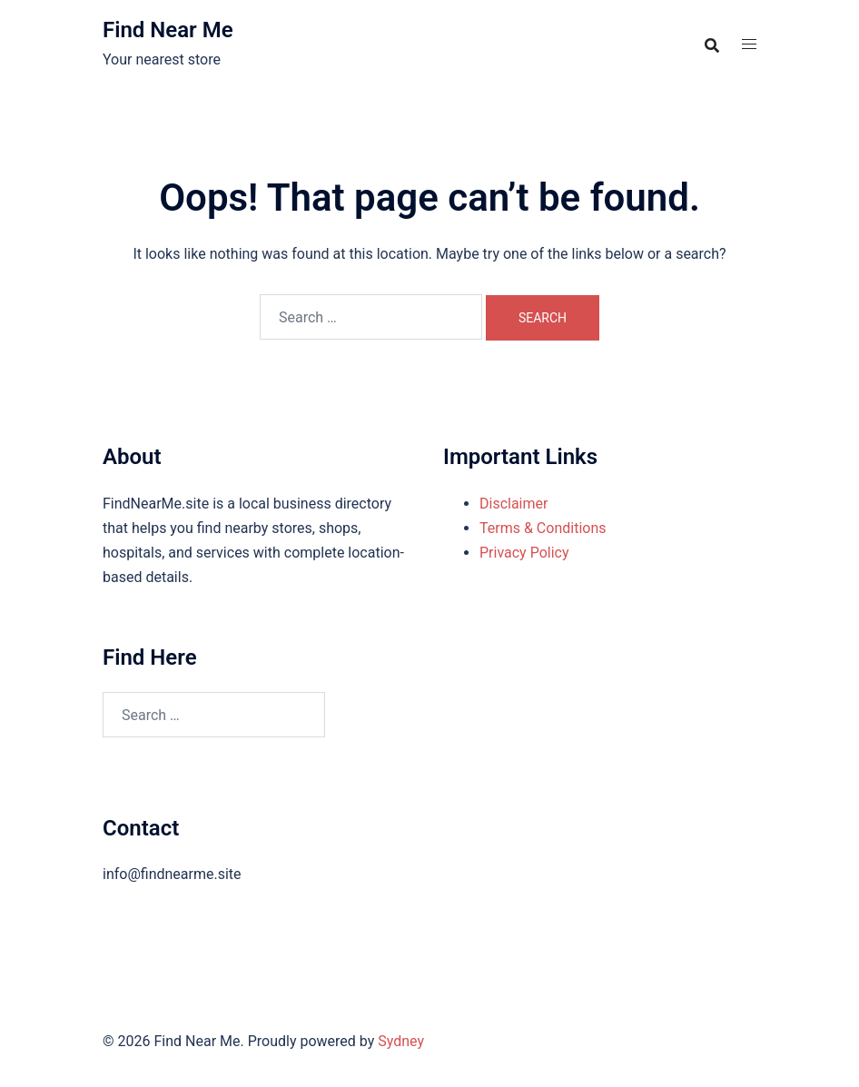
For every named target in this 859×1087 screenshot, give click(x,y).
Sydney (401, 1041)
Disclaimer (513, 503)
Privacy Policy (524, 552)
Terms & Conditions (543, 528)
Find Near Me (168, 30)
